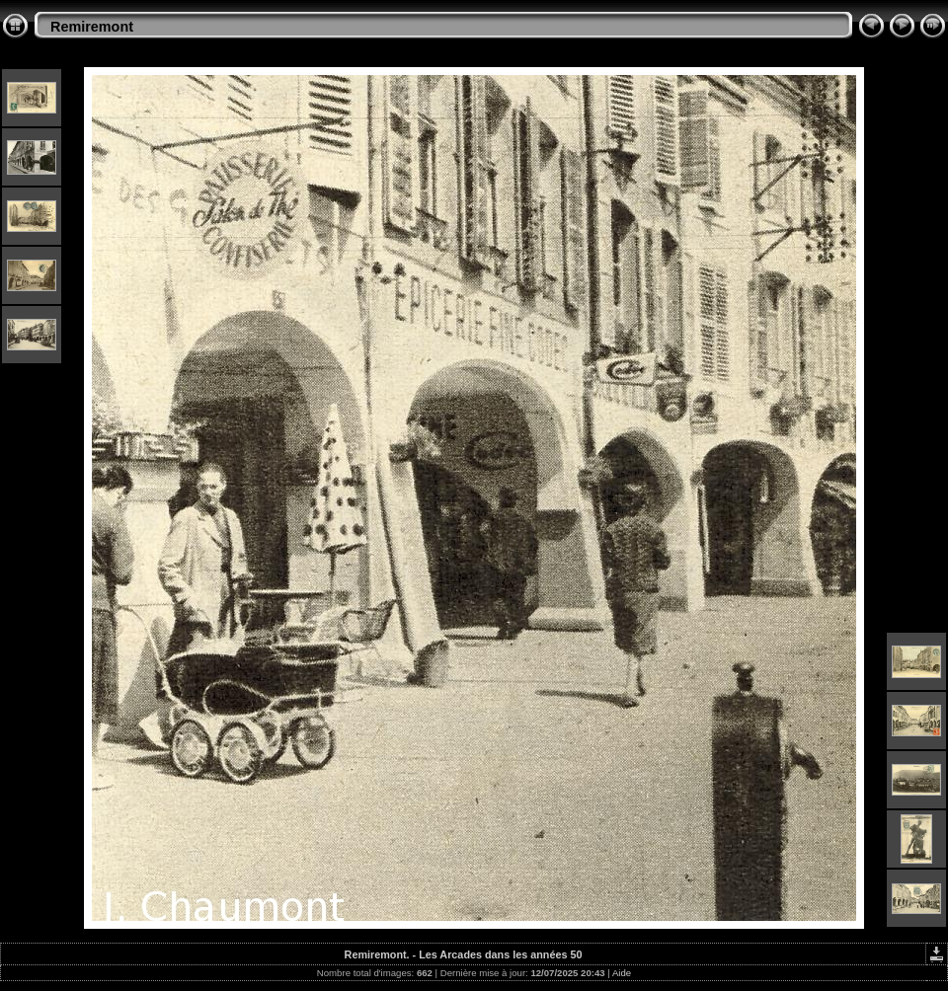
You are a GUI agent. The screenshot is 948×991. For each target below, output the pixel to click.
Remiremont (91, 27)
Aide (621, 972)
